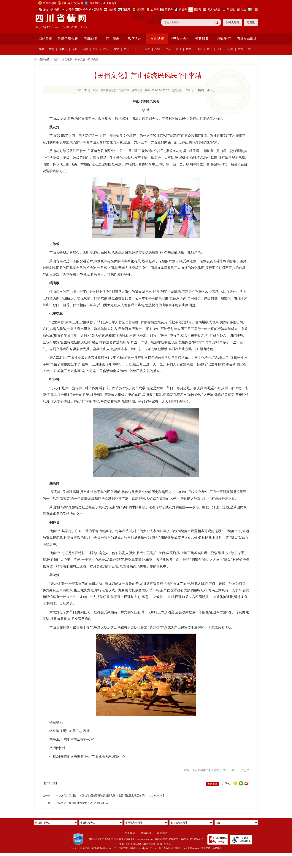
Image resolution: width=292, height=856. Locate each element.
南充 (147, 49)
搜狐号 (141, 9)
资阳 (219, 49)
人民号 (70, 9)
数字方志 (135, 39)
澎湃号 (98, 9)
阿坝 (230, 49)
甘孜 (240, 49)
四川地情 (90, 39)
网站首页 (45, 39)
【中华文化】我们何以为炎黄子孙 (73, 802)
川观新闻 (111, 3)
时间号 (84, 9)
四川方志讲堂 (247, 39)
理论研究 (224, 39)
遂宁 (116, 49)
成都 (41, 49)
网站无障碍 (232, 22)
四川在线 (94, 3)
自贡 (51, 49)
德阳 (85, 49)
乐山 (136, 49)
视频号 (197, 9)
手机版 (231, 9)
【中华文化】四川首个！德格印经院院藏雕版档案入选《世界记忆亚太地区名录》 (100, 795)
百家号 (126, 9)
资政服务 (202, 39)
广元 (105, 49)
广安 (168, 49)
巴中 (188, 49)
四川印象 (112, 39)
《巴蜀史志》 (179, 39)
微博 (57, 9)
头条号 (112, 9)
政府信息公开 (68, 39)
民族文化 (80, 59)
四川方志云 (213, 9)
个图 (255, 9)
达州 (178, 49)
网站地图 (162, 833)
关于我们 (130, 833)
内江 (126, 49)
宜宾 (157, 49)
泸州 (74, 49)
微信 (45, 9)
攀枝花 (63, 49)
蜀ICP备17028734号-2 (191, 839)
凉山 (250, 49)
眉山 (209, 49)
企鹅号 (155, 9)
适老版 (251, 22)
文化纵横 (157, 39)
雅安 (199, 49)
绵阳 (95, 49)
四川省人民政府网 (72, 3)
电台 (243, 9)
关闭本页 (212, 783)
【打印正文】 (50, 783)
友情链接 (146, 833)
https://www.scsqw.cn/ (142, 839)
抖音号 (183, 9)
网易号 (169, 9)
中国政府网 (49, 3)
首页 (56, 59)
